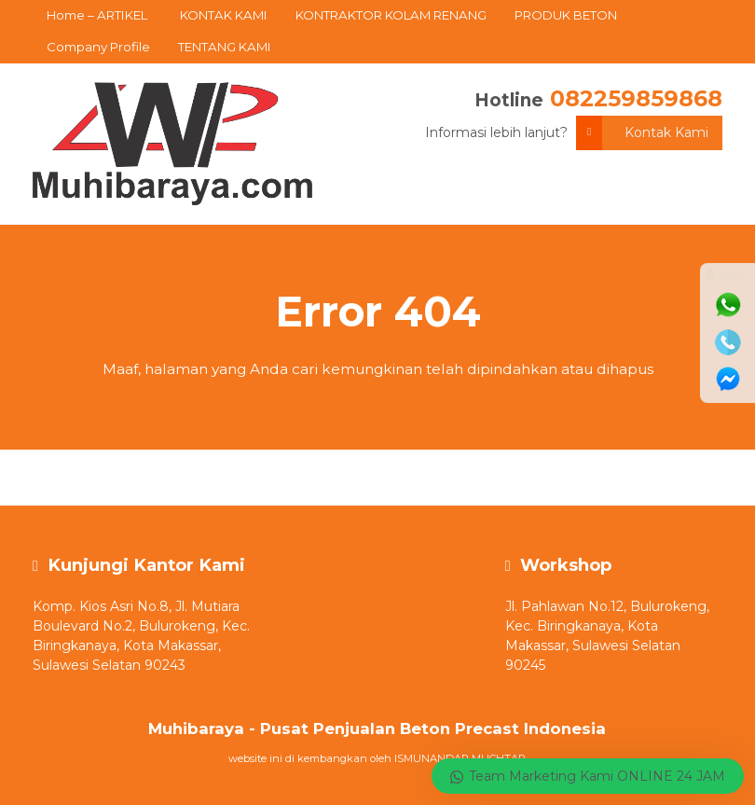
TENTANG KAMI (224, 46)
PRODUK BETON (566, 14)
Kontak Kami (642, 133)
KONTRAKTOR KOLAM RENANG (391, 14)
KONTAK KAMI (224, 14)
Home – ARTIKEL (97, 14)
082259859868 (636, 98)
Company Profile (98, 46)
